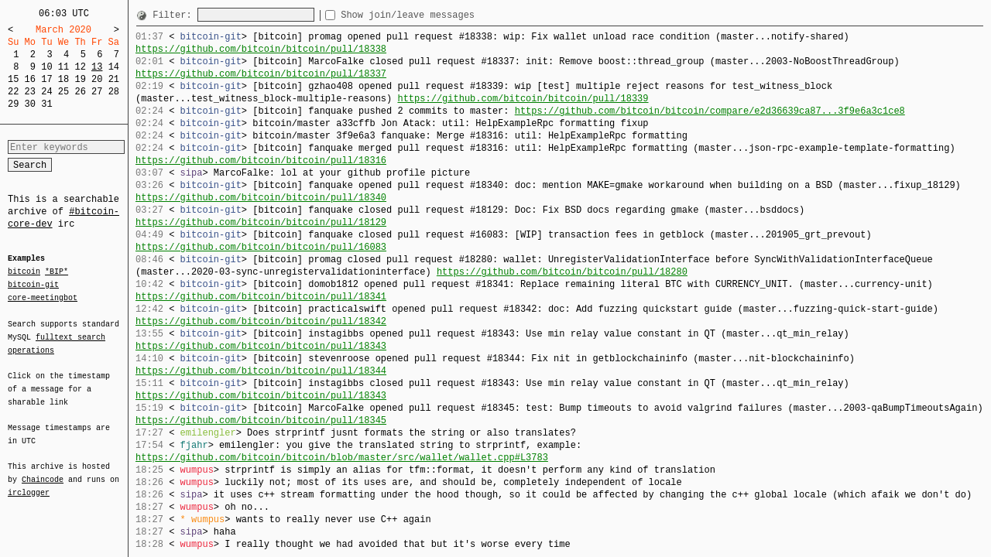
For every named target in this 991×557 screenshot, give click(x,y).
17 (46, 79)
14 (113, 66)
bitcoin (24, 272)
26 (79, 91)
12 (79, 66)
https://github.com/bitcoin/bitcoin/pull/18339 (522, 98)
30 (30, 104)
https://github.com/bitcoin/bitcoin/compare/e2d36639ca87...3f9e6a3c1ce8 (710, 111)
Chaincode (42, 470)
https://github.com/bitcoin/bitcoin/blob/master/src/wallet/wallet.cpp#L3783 (341, 457)
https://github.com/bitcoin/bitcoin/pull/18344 (260, 371)
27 (96, 91)
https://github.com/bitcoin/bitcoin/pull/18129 (260, 222)
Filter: (175, 15)
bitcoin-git (33, 284)
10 (46, 66)
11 (63, 66)
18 (63, 79)
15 (13, 79)
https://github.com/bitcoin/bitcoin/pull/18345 (260, 420)
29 (13, 104)
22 (13, 91)
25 (63, 91)
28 (113, 91)
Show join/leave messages (435, 15)
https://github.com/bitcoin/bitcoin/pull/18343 (260, 346)
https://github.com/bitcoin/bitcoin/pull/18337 (260, 73)
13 (96, 66)
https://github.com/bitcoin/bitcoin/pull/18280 (562, 271)
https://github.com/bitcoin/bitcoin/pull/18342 (260, 321)
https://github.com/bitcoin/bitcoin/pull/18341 (260, 296)
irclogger (29, 482)
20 (96, 79)
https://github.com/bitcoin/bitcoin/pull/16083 (260, 247)
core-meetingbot (42, 297)
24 (46, 91)
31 (46, 104)
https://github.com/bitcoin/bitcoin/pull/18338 (260, 49)
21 (113, 79)
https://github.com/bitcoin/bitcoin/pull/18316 (260, 160)
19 (79, 79)
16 (30, 79)
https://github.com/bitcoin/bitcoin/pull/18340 (260, 197)
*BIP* (56, 272)
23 (30, 91)
